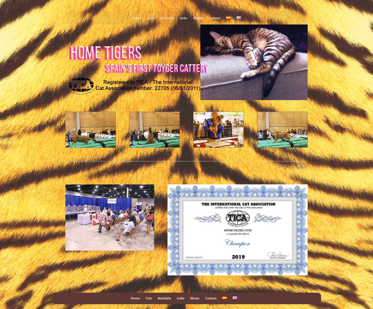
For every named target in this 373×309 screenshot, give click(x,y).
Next (301, 166)
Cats (150, 18)
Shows (198, 18)
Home (136, 18)
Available (167, 18)
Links (183, 18)
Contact (214, 18)
